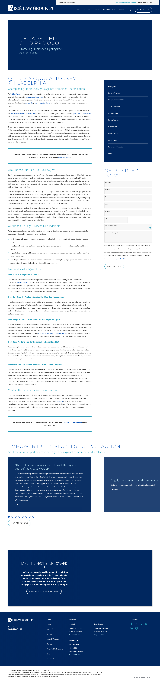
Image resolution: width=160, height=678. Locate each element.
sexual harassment (23, 282)
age (26, 103)
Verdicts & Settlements (67, 3)
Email (106, 204)
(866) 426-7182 (69, 401)
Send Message (114, 266)
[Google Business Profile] (146, 623)
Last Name (108, 189)
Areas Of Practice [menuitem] (109, 10)
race (35, 103)
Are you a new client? (111, 226)
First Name (108, 182)
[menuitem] (128, 93)
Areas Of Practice (53, 639)
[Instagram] (136, 628)
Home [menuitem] (78, 10)
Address (107, 211)
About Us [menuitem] (87, 10)
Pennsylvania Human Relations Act (23, 113)
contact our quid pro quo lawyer (49, 333)
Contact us (59, 401)
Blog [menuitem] (129, 10)
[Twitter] (136, 623)
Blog (48, 654)
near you (64, 333)
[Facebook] (132, 623)
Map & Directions (74, 635)
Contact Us (143, 10)
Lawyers (49, 634)
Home (49, 624)
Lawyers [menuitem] (97, 10)
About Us (50, 629)
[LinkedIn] (132, 628)
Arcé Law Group (15, 94)
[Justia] (141, 623)
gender (30, 103)
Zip (106, 218)
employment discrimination (81, 113)
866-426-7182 (145, 2)
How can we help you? (111, 233)
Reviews (50, 644)
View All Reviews (19, 523)
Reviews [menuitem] (121, 10)
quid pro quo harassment (34, 97)
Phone (107, 197)
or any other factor (44, 103)
